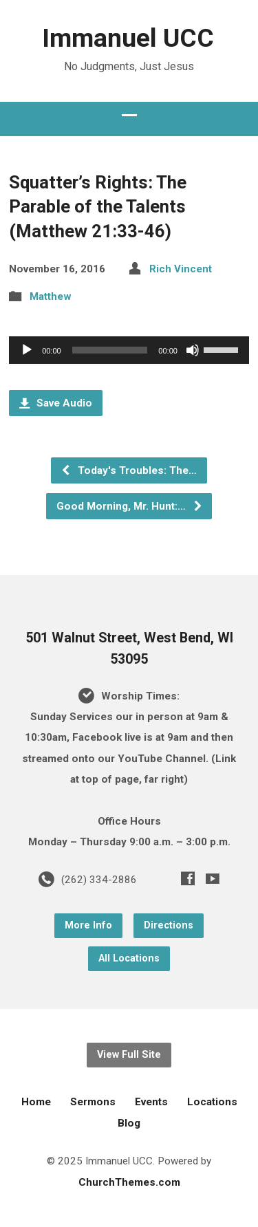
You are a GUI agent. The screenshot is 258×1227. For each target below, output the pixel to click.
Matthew (51, 296)
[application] (129, 350)
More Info (88, 925)
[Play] (27, 350)
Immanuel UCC (128, 38)
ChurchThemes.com (129, 1182)
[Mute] (193, 350)
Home (36, 1102)
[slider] (110, 350)
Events (151, 1102)
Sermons (93, 1102)
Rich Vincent (180, 269)
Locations (212, 1102)
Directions (168, 925)
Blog (129, 1123)
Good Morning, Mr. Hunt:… (129, 506)
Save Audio (55, 403)
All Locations (129, 958)
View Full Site (129, 1055)
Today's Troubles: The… (129, 470)
